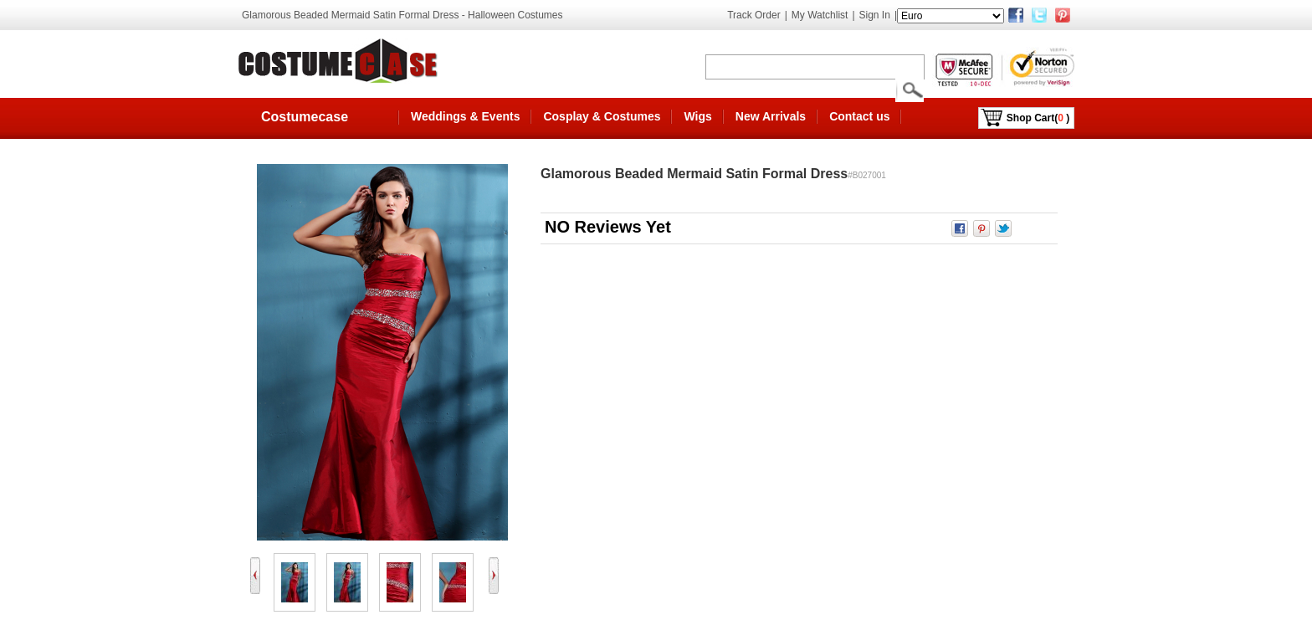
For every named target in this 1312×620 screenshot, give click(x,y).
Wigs (697, 116)
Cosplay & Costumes (601, 116)
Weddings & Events (465, 116)
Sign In (874, 15)
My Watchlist (820, 15)
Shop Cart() (1038, 118)
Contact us (859, 116)
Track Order (754, 15)
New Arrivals (770, 116)
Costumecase (304, 117)
